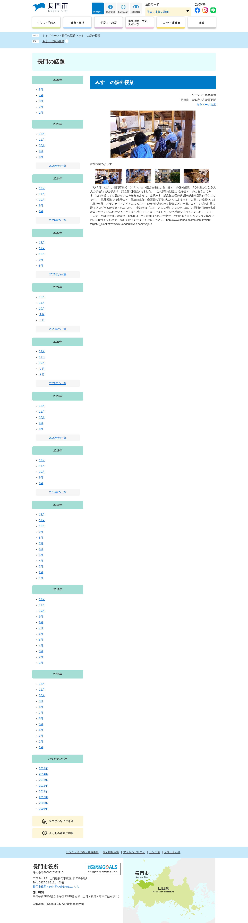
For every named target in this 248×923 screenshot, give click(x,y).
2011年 (43, 791)
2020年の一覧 (57, 437)
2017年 (57, 589)
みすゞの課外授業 (53, 41)
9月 (41, 151)
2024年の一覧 (57, 220)
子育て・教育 (108, 22)
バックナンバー (57, 758)
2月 (41, 106)
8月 (41, 157)
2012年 (43, 785)
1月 (41, 112)
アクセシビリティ (134, 852)
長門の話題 (68, 35)
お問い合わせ (172, 852)
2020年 (57, 396)
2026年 (57, 79)
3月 (41, 101)
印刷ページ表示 (206, 104)
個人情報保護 (111, 852)
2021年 (57, 341)
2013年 (43, 780)
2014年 (43, 774)
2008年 (43, 808)
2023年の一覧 (57, 274)
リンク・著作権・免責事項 (82, 852)
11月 (42, 139)
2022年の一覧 (57, 329)
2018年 (57, 504)
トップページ (50, 35)
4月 (41, 95)
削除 (67, 41)
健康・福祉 (77, 22)
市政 (201, 22)
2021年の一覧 (57, 383)
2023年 (57, 232)
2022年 (57, 287)
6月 (41, 549)
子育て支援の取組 (158, 11)
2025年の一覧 (57, 165)
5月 (41, 89)
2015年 (43, 768)
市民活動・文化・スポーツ (139, 23)
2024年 (57, 178)
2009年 (43, 803)
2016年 (57, 674)
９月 (42, 314)
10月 (42, 145)
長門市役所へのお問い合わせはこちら (56, 886)
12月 (42, 133)
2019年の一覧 (57, 492)
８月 (42, 320)
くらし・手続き (46, 22)
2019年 (57, 450)
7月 (41, 543)
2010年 (43, 797)
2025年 (57, 124)
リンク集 (154, 852)
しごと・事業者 (170, 22)
